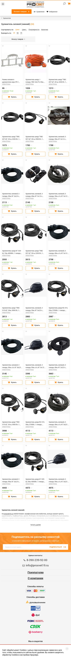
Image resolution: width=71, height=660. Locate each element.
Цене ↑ (17, 29)
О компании (35, 578)
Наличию (44, 29)
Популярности (34, 29)
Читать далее (35, 525)
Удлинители (7, 18)
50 (18, 33)
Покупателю (36, 572)
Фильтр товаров (18, 39)
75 (21, 33)
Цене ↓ (24, 29)
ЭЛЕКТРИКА (6, 84)
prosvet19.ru (8, 514)
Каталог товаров (21, 11)
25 (14, 33)
